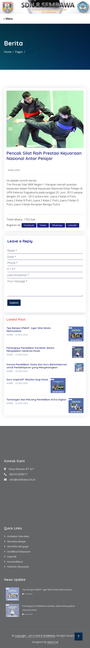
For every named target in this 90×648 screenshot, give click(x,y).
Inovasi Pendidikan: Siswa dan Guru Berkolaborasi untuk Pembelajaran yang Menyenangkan (36, 366)
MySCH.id (52, 642)
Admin (9, 334)
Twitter (43, 225)
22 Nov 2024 (21, 334)
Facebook (29, 225)
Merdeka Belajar (16, 541)
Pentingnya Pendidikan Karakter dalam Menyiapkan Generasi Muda (30, 349)
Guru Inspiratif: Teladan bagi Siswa (27, 379)
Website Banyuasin (18, 566)
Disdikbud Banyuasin (18, 551)
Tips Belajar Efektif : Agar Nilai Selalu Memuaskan (28, 329)
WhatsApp (57, 225)
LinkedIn (72, 225)
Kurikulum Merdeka (18, 536)
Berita (30, 52)
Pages (19, 52)
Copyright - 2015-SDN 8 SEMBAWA (35, 635)
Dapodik (11, 556)
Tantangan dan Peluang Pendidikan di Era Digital (36, 399)
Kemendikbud (15, 561)
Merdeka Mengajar (18, 546)
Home (7, 52)
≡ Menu (8, 19)
